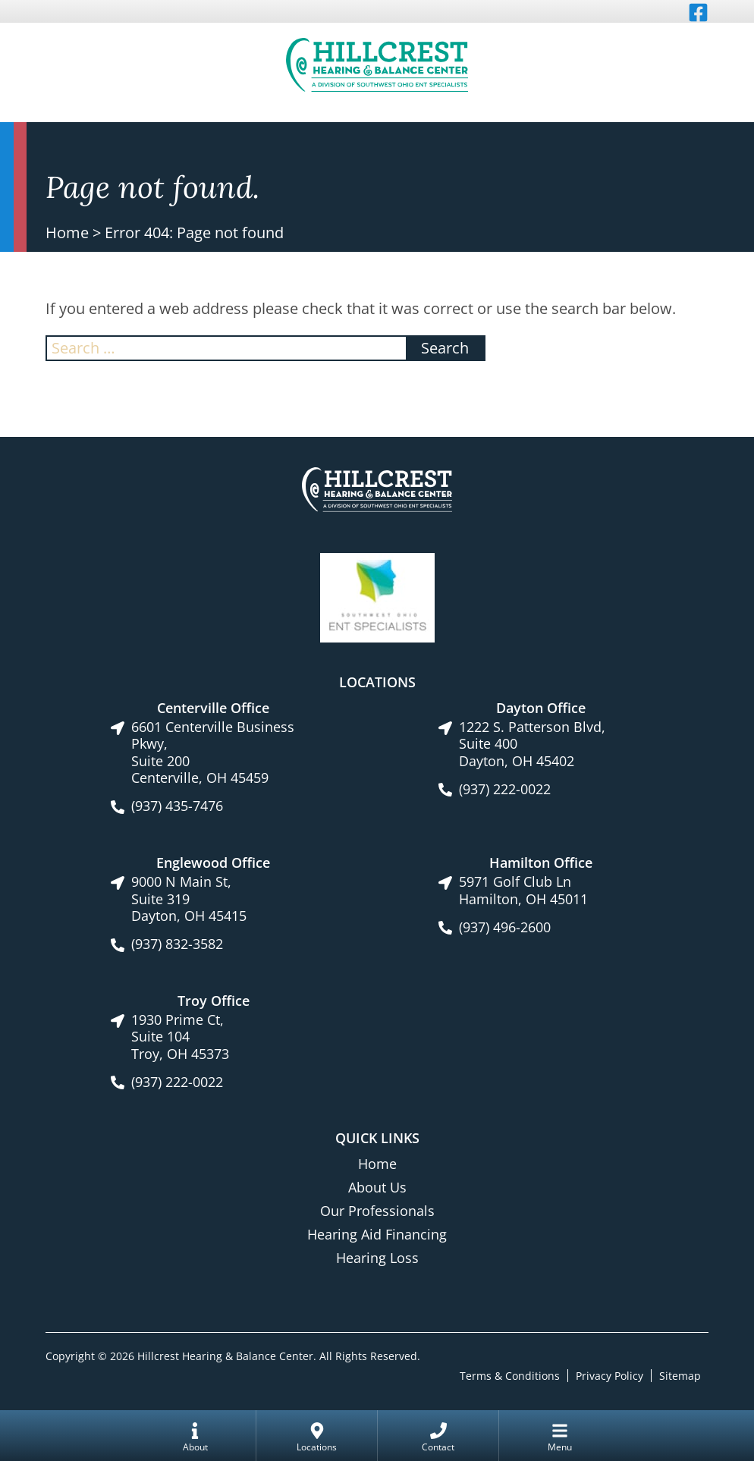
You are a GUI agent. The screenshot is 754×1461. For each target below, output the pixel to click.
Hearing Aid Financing (377, 1234)
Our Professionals (377, 1211)
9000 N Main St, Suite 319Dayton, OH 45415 (189, 899)
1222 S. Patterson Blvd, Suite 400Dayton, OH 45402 (532, 744)
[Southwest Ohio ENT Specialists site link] (377, 596)
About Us (377, 1187)
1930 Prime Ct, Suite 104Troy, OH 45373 (180, 1037)
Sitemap (680, 1375)
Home (67, 232)
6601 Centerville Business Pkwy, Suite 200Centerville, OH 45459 (212, 752)
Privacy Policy (609, 1375)
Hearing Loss (377, 1258)
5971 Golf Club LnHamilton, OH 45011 (523, 890)
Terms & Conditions (510, 1375)
